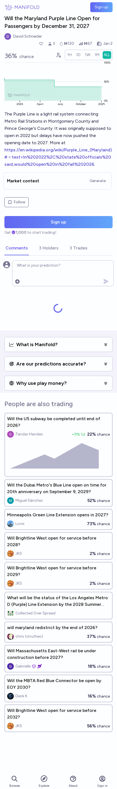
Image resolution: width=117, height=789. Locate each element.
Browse (14, 781)
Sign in (102, 781)
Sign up (101, 7)
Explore (44, 781)
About (73, 781)
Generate (98, 180)
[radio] (69, 55)
